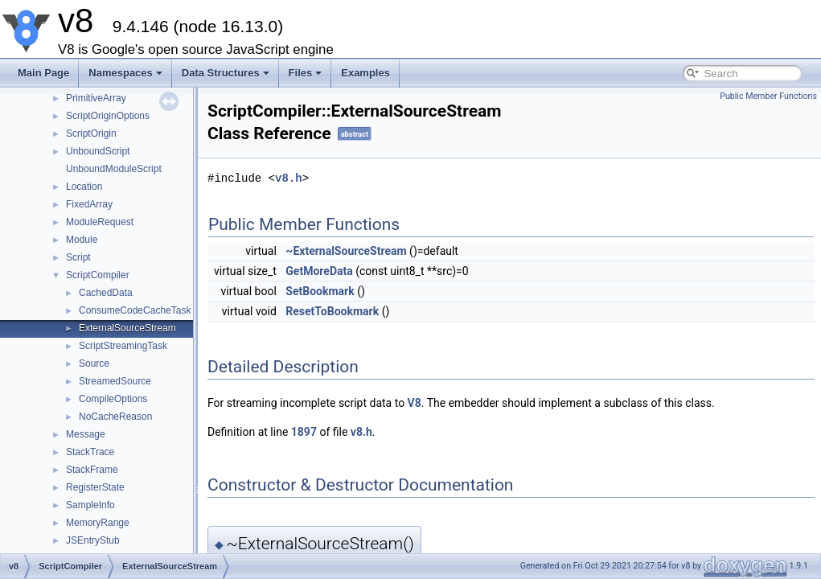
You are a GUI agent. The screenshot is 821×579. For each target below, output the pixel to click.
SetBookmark (319, 291)
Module (81, 239)
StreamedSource (115, 381)
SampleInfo (90, 505)
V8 (414, 402)
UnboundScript (97, 151)
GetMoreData (318, 271)
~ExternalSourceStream (345, 250)
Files (305, 73)
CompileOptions (113, 398)
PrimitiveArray (96, 98)
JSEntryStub (93, 540)
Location (84, 186)
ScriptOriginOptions (108, 115)
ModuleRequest (99, 222)
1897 (304, 431)
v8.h (288, 178)
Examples (365, 73)
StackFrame (92, 469)
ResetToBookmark (332, 311)
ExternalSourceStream (127, 328)
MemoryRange (97, 522)
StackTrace (90, 452)
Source (94, 363)
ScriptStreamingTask (123, 345)
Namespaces (125, 73)
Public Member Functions (768, 96)
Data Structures (225, 73)
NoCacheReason (115, 416)
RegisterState (95, 487)
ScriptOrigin (91, 133)
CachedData (106, 292)
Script (78, 257)
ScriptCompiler (97, 275)
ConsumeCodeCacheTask (135, 310)
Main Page (43, 73)
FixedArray (89, 204)
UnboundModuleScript (114, 169)
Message (85, 434)
